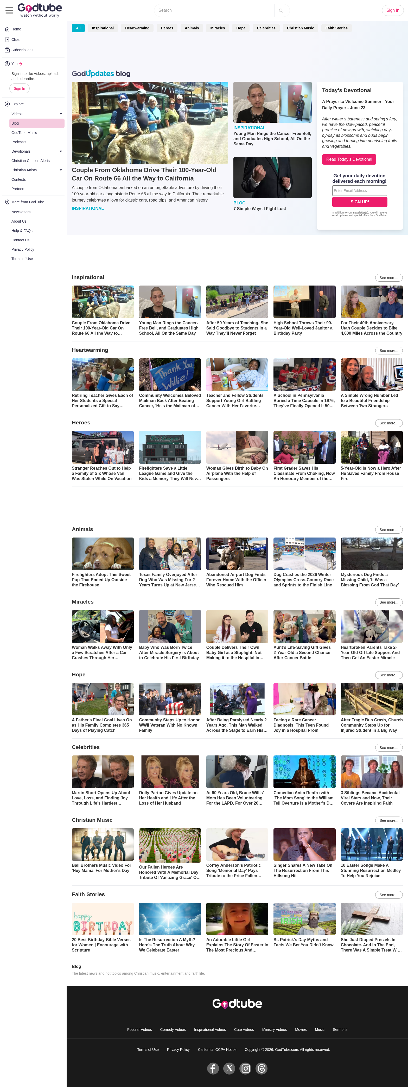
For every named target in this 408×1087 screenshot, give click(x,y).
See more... (389, 278)
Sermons (340, 1029)
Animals (192, 28)
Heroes (167, 28)
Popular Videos (139, 1029)
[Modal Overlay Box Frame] (359, 196)
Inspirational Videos (210, 1029)
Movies (301, 1029)
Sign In (19, 88)
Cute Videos (244, 1029)
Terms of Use (148, 1049)
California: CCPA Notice (217, 1049)
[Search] (281, 10)
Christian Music (300, 28)
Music (320, 1029)
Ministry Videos (274, 1029)
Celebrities (266, 28)
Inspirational (103, 28)
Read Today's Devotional (349, 159)
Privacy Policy (178, 1049)
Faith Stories (337, 28)
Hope (240, 28)
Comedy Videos (173, 1029)
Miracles (217, 28)
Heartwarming (137, 28)
